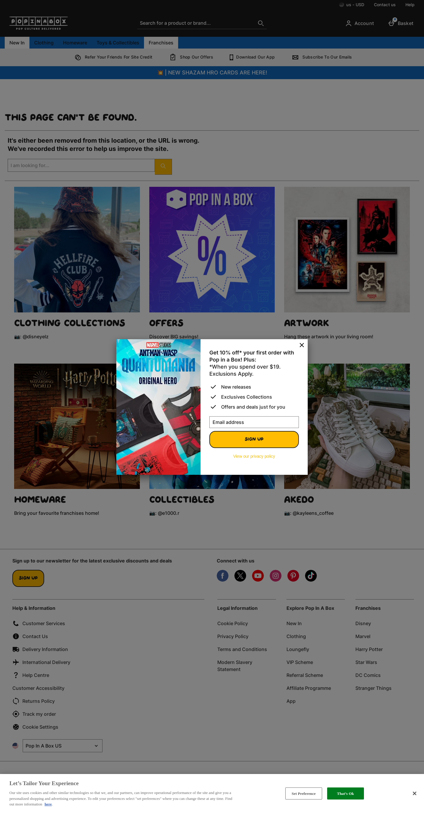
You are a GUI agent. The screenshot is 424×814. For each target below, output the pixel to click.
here (48, 804)
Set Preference (304, 793)
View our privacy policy (254, 456)
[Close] (302, 345)
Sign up (254, 439)
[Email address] (254, 422)
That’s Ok (345, 793)
